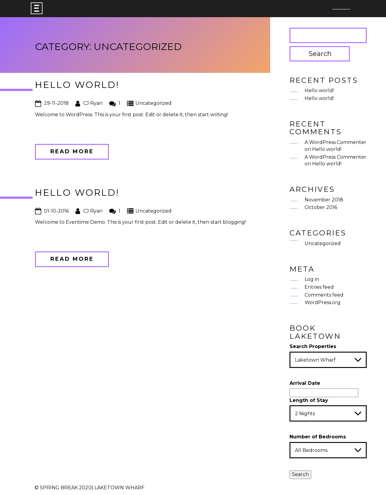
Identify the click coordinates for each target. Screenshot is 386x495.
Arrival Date (305, 383)
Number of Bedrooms (318, 437)
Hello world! (77, 84)
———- (341, 9)
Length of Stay (309, 400)
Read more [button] (72, 151)
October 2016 (321, 207)
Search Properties (313, 346)
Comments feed (324, 295)
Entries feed (319, 287)
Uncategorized (153, 103)
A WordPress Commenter (335, 142)
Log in (312, 279)
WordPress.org (322, 302)
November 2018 (324, 200)
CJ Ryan (93, 103)
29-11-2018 (56, 103)
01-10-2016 (56, 211)
